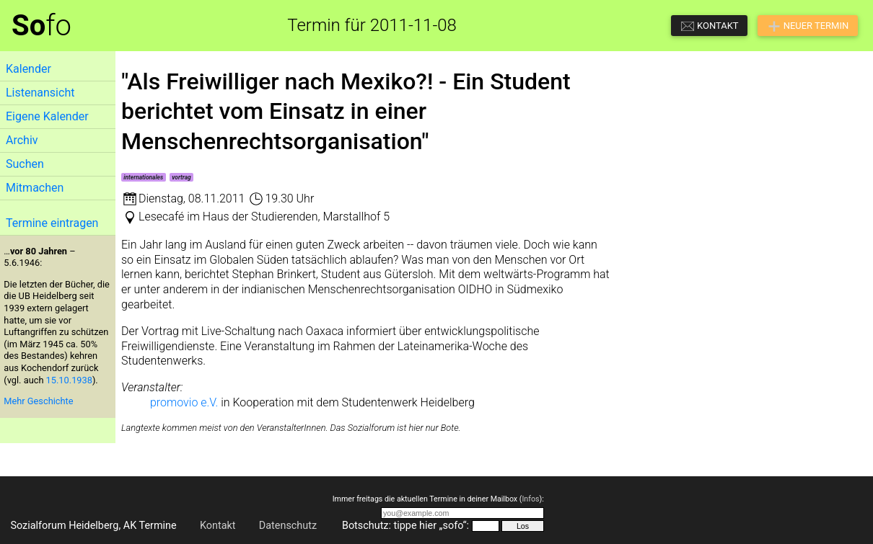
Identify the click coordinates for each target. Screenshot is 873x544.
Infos (530, 499)
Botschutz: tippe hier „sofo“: (405, 526)
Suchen (25, 164)
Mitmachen (34, 188)
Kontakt (218, 526)
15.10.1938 (69, 380)
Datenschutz (288, 526)
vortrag (181, 177)
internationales (143, 177)
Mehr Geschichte (38, 401)
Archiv (22, 140)
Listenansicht (40, 92)
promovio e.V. (184, 402)
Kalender (28, 69)
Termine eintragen (52, 223)
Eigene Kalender (47, 116)
